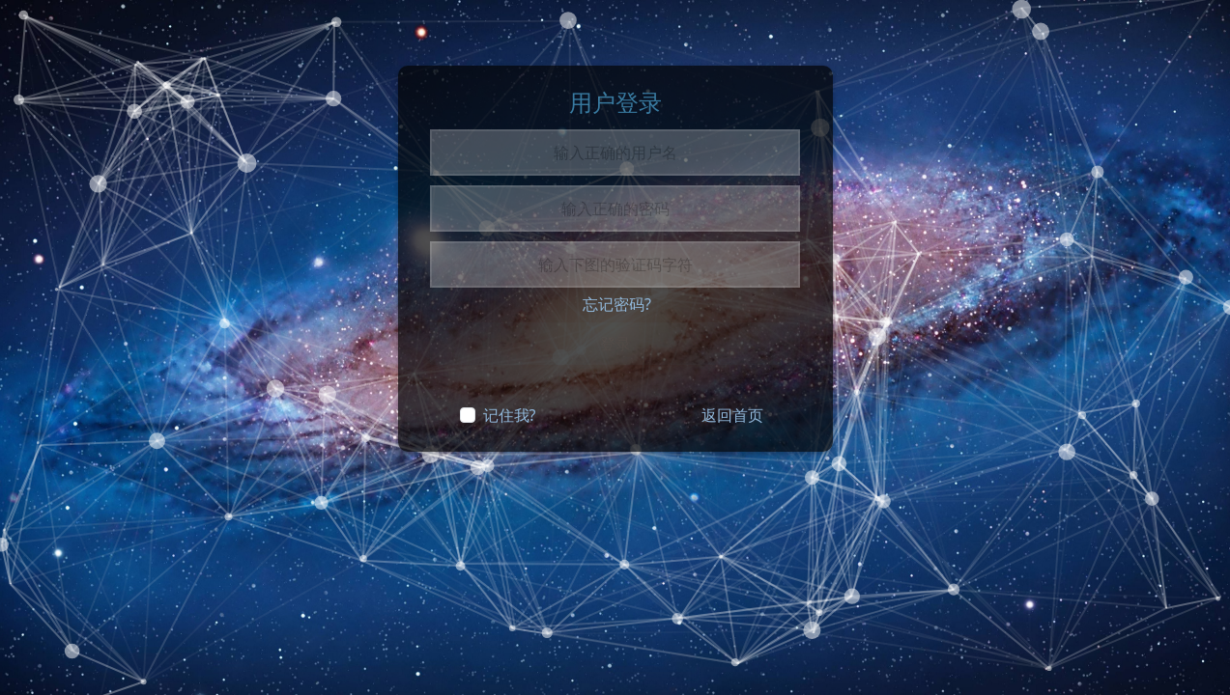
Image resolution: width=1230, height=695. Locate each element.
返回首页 (732, 415)
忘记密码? (617, 304)
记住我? (509, 415)
